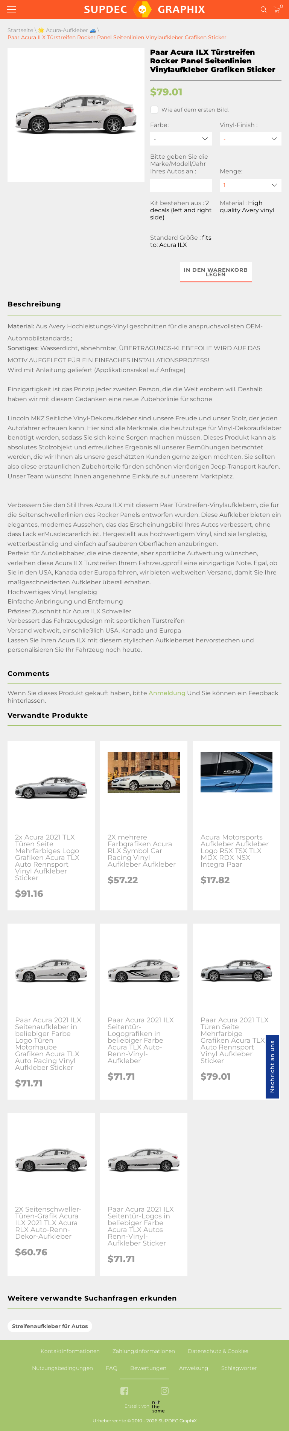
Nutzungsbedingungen (62, 1368)
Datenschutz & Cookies (218, 1351)
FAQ (111, 1368)
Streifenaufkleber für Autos (50, 1326)
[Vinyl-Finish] (251, 139)
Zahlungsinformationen (144, 1351)
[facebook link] (124, 1391)
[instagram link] (164, 1391)
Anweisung (193, 1368)
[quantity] (251, 185)
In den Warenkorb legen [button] (216, 272)
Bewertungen (148, 1368)
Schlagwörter (239, 1368)
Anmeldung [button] (167, 693)
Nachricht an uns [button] (272, 1066)
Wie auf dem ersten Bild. (189, 110)
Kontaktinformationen (70, 1351)
